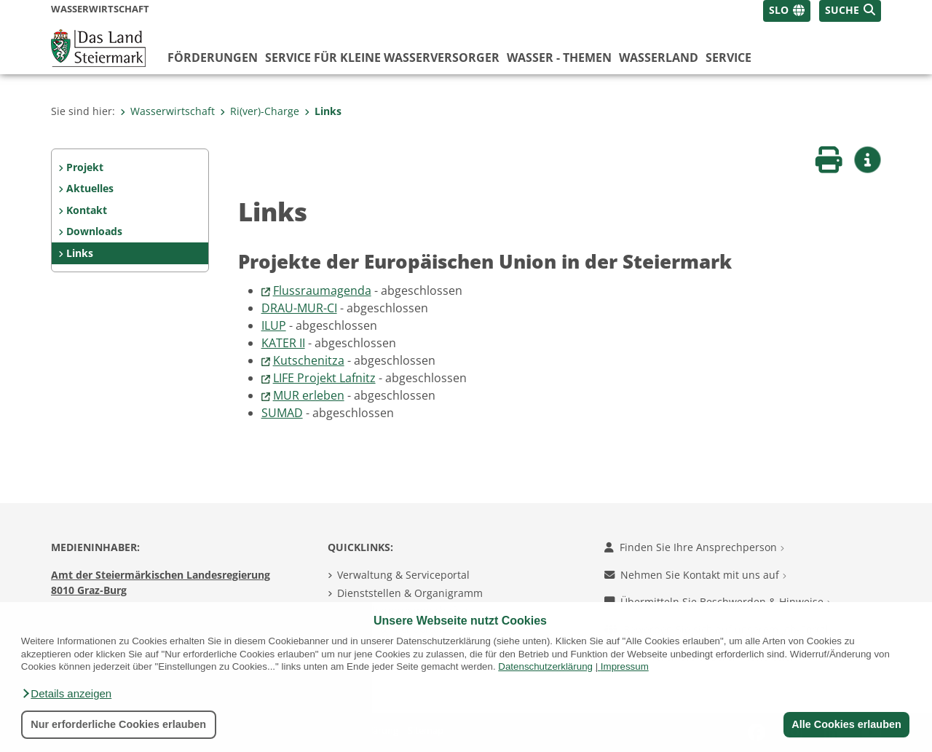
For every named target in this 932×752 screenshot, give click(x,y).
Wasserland (658, 58)
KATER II (283, 343)
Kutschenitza (308, 360)
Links (322, 111)
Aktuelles (90, 188)
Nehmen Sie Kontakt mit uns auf (695, 575)
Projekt (84, 167)
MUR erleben (308, 395)
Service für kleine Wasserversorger (382, 58)
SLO (779, 10)
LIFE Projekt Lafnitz (324, 378)
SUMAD (282, 413)
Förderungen (212, 58)
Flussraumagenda (322, 290)
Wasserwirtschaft (167, 111)
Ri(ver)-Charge (259, 111)
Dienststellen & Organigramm (410, 593)
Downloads (94, 231)
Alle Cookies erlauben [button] (846, 724)
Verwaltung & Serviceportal (403, 575)
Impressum (625, 666)
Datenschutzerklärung (545, 666)
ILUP (273, 325)
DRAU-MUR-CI (299, 308)
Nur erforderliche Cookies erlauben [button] (118, 724)
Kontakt (86, 210)
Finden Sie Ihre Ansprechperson (694, 547)
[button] (66, 694)
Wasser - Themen (559, 58)
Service (728, 58)
